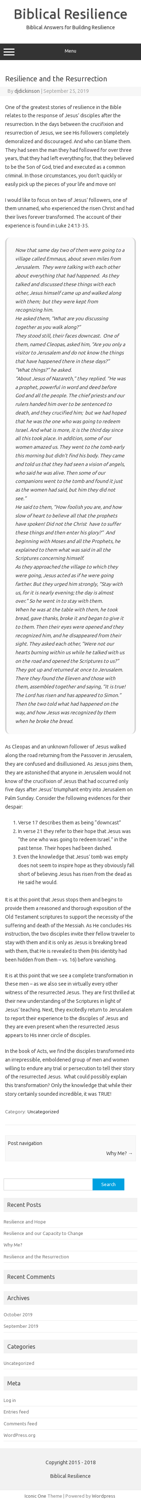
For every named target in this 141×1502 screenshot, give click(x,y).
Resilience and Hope (25, 1221)
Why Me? (119, 1153)
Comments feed (20, 1423)
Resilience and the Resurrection (36, 1256)
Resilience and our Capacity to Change (43, 1233)
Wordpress (103, 1495)
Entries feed (16, 1411)
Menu (70, 51)
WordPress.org (19, 1435)
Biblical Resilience (71, 13)
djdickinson (27, 91)
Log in (10, 1400)
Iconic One (35, 1495)
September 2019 (21, 1326)
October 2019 (18, 1314)
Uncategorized (43, 1111)
